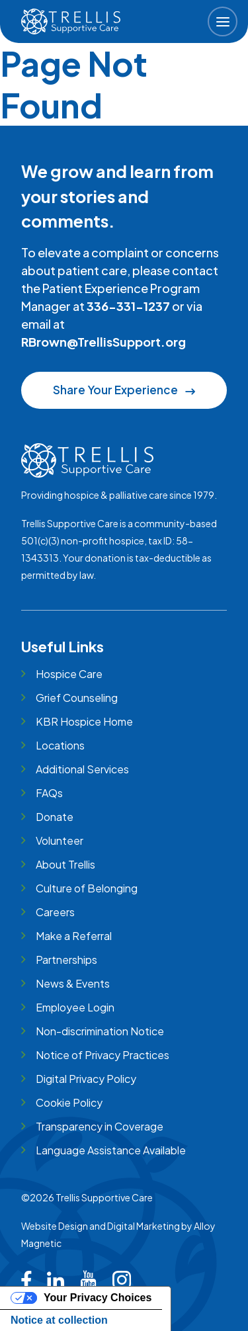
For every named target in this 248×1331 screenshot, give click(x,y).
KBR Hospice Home (84, 721)
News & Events (73, 983)
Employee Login (75, 1007)
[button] (222, 21)
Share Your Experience (123, 389)
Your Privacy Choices (97, 1297)
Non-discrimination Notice (100, 1031)
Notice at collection (59, 1320)
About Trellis (65, 864)
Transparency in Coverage (99, 1126)
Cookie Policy (69, 1102)
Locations (60, 745)
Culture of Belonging (87, 888)
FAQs (49, 793)
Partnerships (66, 959)
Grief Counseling (77, 698)
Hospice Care (69, 674)
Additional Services (82, 769)
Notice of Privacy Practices (102, 1055)
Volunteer (59, 840)
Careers (55, 912)
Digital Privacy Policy (86, 1079)
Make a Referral (74, 936)
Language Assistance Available (111, 1150)
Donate (54, 817)
